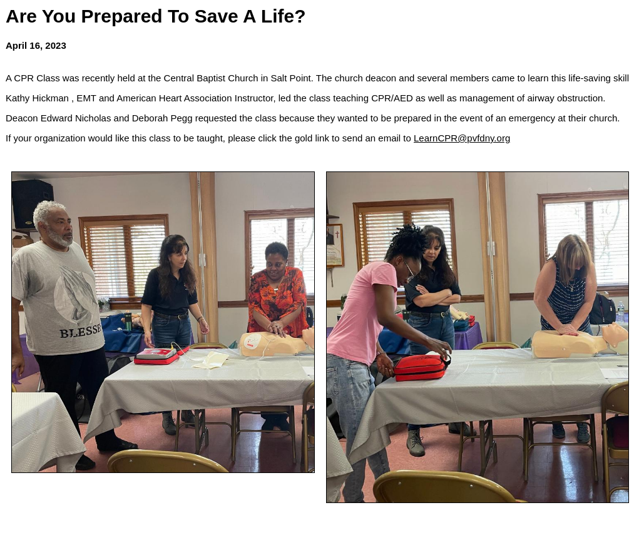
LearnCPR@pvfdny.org (462, 138)
